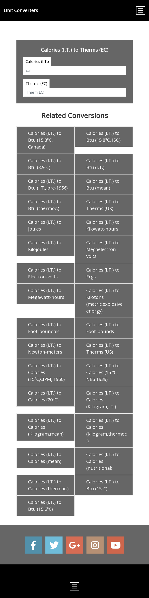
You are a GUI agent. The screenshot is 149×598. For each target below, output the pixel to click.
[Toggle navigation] (140, 10)
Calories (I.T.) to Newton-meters (45, 348)
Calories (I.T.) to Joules (44, 225)
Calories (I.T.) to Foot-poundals (44, 327)
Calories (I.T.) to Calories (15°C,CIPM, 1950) (46, 372)
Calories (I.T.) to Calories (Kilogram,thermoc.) (106, 430)
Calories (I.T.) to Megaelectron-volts (103, 249)
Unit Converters (21, 10)
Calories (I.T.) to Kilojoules (44, 245)
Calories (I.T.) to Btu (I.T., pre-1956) (48, 184)
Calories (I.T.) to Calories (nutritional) (103, 461)
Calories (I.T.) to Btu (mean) (103, 184)
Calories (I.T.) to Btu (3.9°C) (44, 163)
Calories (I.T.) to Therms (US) (103, 348)
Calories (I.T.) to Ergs (103, 273)
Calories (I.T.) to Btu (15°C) (103, 485)
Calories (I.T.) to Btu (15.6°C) (44, 505)
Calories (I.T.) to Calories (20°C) (44, 396)
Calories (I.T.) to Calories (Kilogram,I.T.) (103, 400)
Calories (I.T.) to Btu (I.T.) (103, 163)
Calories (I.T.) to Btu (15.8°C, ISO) (103, 136)
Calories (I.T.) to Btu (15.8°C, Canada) (44, 140)
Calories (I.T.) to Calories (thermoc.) (48, 485)
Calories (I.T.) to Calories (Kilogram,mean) (46, 427)
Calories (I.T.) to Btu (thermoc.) (44, 204)
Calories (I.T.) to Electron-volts (44, 273)
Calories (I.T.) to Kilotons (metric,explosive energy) (104, 300)
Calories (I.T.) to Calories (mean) (44, 457)
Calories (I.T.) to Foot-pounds (103, 327)
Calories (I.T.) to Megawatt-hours (46, 293)
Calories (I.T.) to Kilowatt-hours (103, 225)
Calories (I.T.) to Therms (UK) (103, 204)
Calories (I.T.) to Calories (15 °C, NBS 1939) (103, 372)
